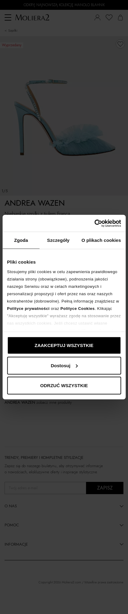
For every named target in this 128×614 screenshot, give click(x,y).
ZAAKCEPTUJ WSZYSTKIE (64, 345)
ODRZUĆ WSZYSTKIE (64, 385)
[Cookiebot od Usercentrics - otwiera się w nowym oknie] (94, 223)
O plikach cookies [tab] (101, 240)
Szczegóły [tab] (58, 240)
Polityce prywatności (28, 308)
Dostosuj (64, 365)
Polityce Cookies (77, 308)
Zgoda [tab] (21, 240)
